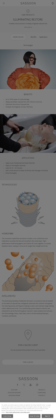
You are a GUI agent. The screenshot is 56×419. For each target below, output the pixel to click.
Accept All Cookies (34, 417)
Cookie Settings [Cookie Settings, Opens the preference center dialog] (7, 417)
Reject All (47, 417)
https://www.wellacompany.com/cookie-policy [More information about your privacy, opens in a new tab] (18, 413)
